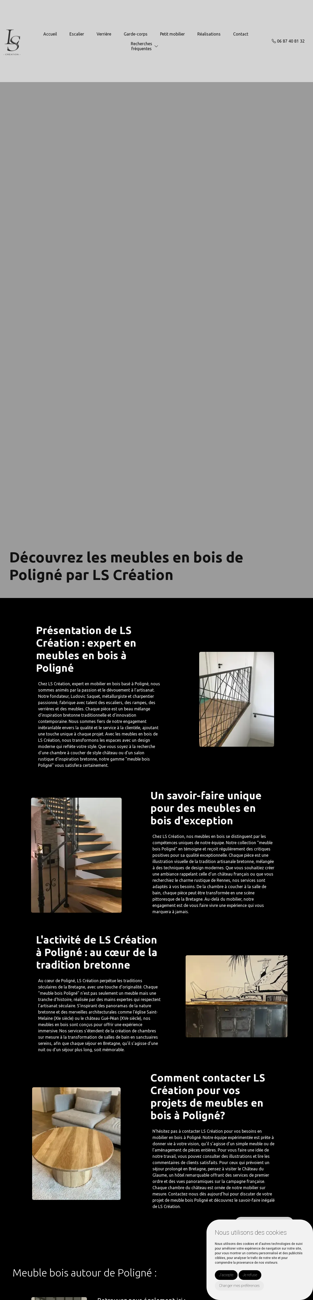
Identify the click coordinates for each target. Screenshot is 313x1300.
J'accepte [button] (226, 1275)
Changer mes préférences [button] (239, 1286)
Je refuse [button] (250, 1275)
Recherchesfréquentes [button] (141, 46)
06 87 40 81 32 (288, 41)
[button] (156, 46)
